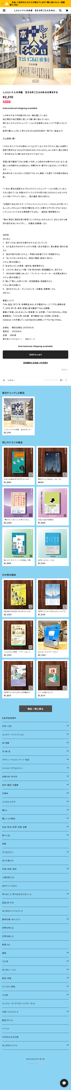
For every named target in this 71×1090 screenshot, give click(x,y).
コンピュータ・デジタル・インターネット (18, 1003)
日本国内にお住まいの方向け (35, 363)
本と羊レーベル (9, 970)
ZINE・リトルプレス (10, 1012)
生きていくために (9, 886)
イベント (5, 1028)
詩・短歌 (5, 743)
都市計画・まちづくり (11, 919)
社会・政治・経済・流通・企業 (14, 827)
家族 (4, 844)
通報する (65, 370)
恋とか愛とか (8, 860)
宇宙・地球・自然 (9, 869)
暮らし (5, 810)
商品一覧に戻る (36, 708)
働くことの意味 (8, 818)
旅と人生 (6, 835)
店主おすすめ (8, 902)
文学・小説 (6, 726)
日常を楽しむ (8, 936)
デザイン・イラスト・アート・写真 (15, 760)
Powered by (35, 1063)
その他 (5, 995)
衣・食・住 (6, 751)
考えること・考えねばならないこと (17, 894)
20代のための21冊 (10, 1037)
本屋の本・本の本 (9, 776)
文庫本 (5, 793)
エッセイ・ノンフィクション (13, 734)
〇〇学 (5, 961)
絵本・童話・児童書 (10, 785)
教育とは (6, 944)
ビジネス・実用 (8, 986)
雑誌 (4, 953)
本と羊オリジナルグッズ (12, 911)
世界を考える (8, 928)
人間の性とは (8, 877)
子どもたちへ (8, 852)
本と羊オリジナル (9, 1045)
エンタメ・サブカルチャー (12, 768)
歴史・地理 (6, 978)
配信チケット (7, 1020)
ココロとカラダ (8, 802)
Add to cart (35, 354)
